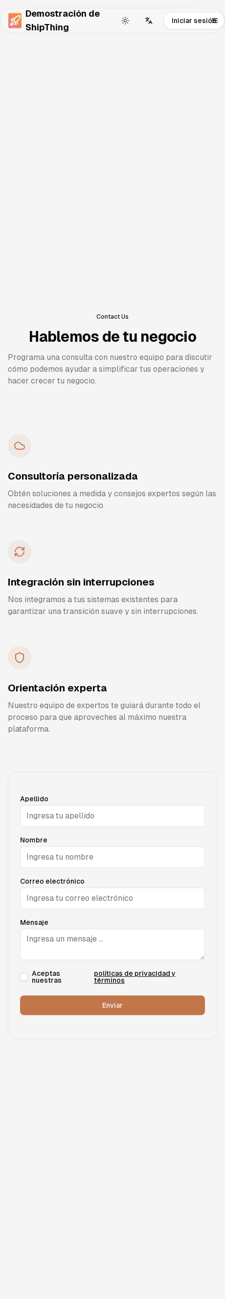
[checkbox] (24, 977)
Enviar (112, 1005)
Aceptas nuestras (118, 977)
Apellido (34, 798)
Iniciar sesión (194, 21)
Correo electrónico (52, 881)
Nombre (33, 840)
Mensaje (34, 922)
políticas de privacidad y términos (135, 977)
